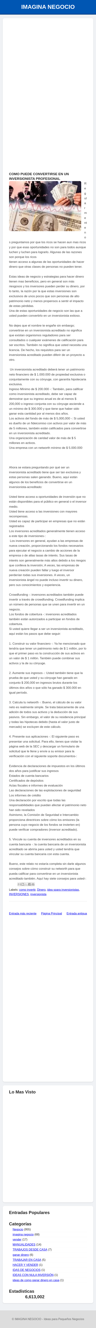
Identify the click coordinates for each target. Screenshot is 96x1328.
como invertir (27, 889)
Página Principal (51, 913)
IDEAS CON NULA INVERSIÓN (33, 1275)
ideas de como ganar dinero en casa (36, 1280)
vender (17, 1239)
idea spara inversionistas (63, 889)
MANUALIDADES (24, 1244)
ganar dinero (21, 1254)
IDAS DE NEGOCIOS (27, 1269)
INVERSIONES (19, 894)
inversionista (38, 894)
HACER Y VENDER (25, 1264)
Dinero (41, 889)
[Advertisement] (48, 1173)
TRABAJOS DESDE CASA (30, 1249)
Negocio (18, 1229)
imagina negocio (23, 1234)
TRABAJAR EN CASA (27, 1259)
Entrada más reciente (22, 913)
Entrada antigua (77, 913)
